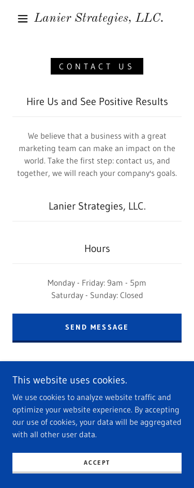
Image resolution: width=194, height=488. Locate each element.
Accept (97, 462)
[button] (22, 18)
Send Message (96, 327)
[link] (99, 18)
